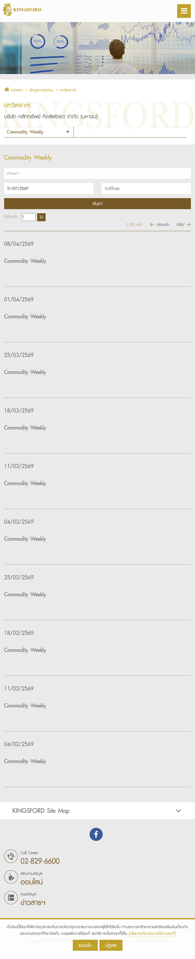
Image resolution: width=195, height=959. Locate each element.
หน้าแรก (13, 90)
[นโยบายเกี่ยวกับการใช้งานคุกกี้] (152, 933)
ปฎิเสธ (111, 945)
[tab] (97, 810)
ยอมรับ (85, 945)
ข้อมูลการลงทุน (41, 90)
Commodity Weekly (25, 261)
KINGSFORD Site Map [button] (97, 810)
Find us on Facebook (96, 834)
